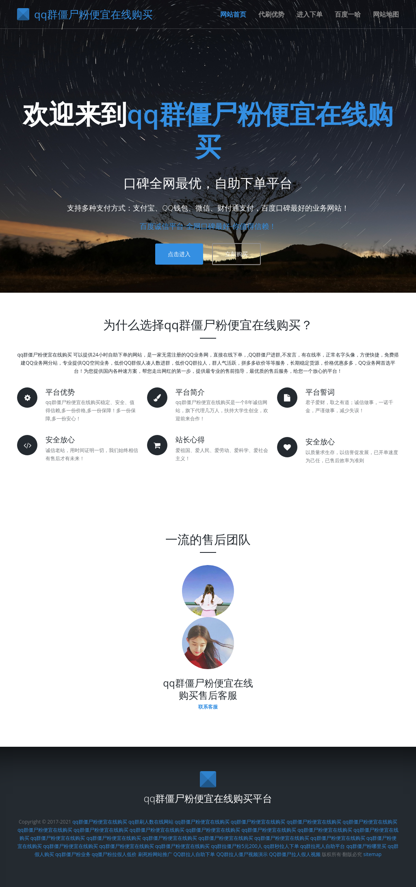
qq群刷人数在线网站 (150, 821)
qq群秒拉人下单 (281, 846)
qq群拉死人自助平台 (322, 846)
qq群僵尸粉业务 (73, 854)
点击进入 (179, 254)
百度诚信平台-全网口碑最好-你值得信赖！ (208, 226)
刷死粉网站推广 (155, 854)
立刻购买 (236, 254)
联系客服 (208, 706)
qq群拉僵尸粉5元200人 (236, 846)
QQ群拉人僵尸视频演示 (242, 854)
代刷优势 (271, 14)
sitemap (372, 854)
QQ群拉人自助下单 (194, 854)
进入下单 (310, 14)
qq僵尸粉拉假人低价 (114, 854)
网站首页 (233, 14)
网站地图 (386, 14)
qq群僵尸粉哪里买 (366, 846)
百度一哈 (348, 14)
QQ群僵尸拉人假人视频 (295, 854)
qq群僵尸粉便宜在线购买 (260, 130)
